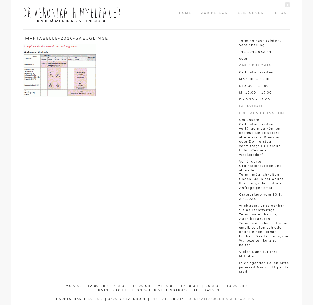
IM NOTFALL (251, 106)
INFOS (280, 13)
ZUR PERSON (214, 13)
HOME (185, 13)
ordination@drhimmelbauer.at (223, 299)
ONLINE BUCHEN (255, 65)
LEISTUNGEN (251, 13)
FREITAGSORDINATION (261, 113)
